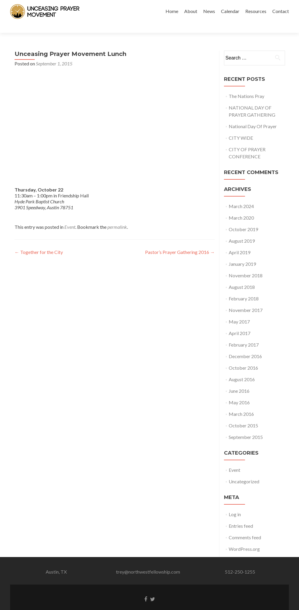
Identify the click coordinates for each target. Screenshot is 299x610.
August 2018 (242, 276)
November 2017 (246, 299)
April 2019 (239, 242)
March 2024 (241, 196)
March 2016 (241, 403)
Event (69, 216)
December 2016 (245, 346)
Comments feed (245, 527)
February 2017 (244, 334)
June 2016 (239, 380)
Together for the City (39, 241)
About (190, 11)
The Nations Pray (246, 85)
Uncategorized (244, 471)
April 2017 (239, 323)
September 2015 (246, 426)
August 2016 (242, 369)
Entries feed (241, 515)
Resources (255, 11)
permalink (117, 216)
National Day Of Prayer (253, 116)
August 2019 (242, 230)
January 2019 (242, 253)
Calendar (230, 11)
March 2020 (241, 207)
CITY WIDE (241, 127)
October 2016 (243, 357)
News (209, 11)
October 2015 (243, 415)
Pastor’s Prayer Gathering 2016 (180, 241)
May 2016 (239, 392)
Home (172, 11)
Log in (235, 504)
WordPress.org (244, 538)
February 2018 (244, 288)
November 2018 (246, 265)
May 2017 (239, 311)
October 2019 (243, 219)
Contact (280, 11)
